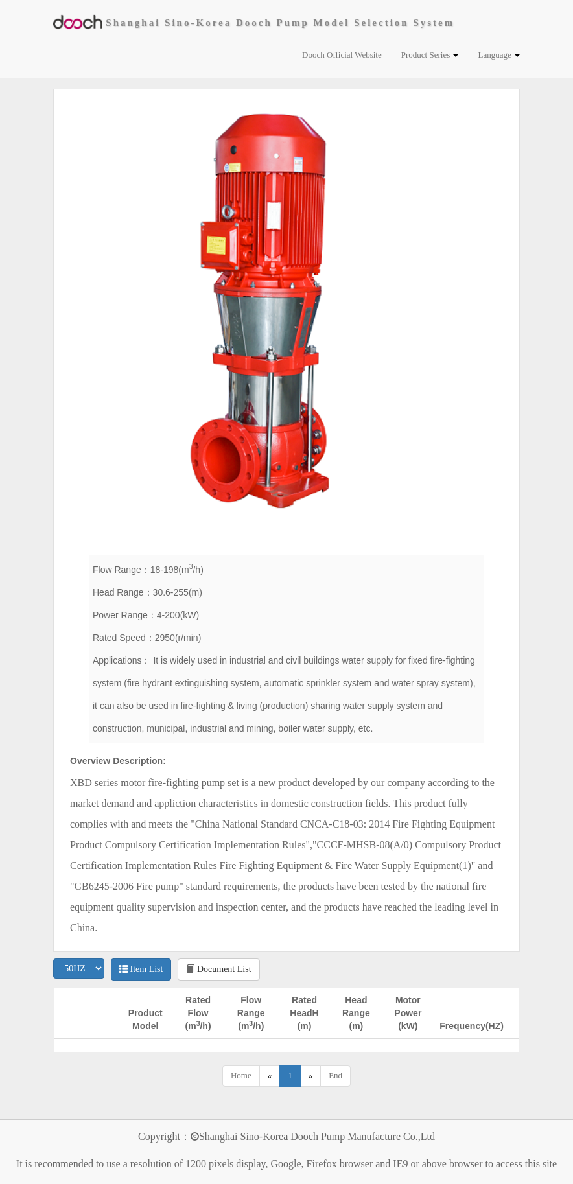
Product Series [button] (430, 55)
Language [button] (499, 55)
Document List (218, 969)
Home (241, 1075)
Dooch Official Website (342, 55)
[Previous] (270, 1076)
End (335, 1075)
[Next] (311, 1076)
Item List (141, 969)
